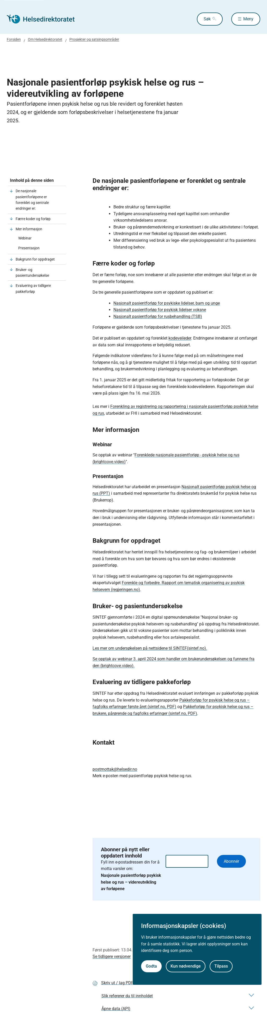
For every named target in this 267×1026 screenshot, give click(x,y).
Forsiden (14, 39)
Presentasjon (29, 248)
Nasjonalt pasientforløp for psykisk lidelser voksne (159, 309)
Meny (248, 18)
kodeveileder (179, 338)
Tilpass (221, 966)
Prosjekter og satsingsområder (94, 39)
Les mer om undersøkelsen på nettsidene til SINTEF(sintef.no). (150, 648)
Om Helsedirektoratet (45, 39)
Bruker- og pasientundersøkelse (32, 272)
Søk (207, 18)
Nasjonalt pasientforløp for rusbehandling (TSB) (157, 316)
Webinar (25, 238)
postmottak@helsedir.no (115, 769)
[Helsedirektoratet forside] (44, 19)
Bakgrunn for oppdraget (36, 259)
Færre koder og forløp (33, 219)
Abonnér (231, 861)
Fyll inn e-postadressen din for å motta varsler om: (131, 875)
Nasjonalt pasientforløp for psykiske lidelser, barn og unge (166, 303)
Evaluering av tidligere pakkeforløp (33, 288)
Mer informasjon (29, 229)
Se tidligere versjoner (112, 956)
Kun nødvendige (186, 966)
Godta (151, 966)
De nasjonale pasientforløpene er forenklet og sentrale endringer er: (32, 199)
